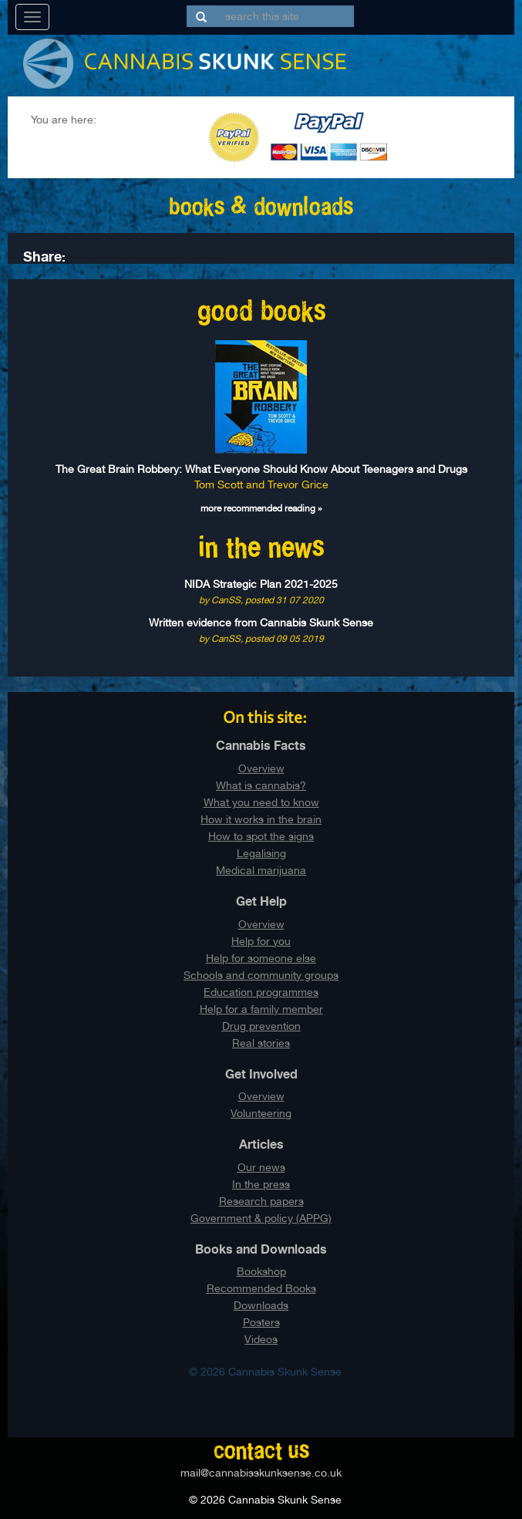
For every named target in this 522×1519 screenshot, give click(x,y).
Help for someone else (261, 958)
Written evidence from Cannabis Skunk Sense (261, 622)
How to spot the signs (261, 836)
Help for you (261, 941)
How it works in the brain (261, 819)
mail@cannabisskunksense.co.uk (261, 1473)
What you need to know (261, 802)
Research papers (261, 1201)
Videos (261, 1339)
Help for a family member (261, 1009)
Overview (261, 768)
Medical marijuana (261, 870)
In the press (261, 1184)
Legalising (261, 853)
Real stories (261, 1043)
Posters (261, 1322)
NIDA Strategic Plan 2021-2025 (261, 584)
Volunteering (261, 1113)
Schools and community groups (261, 975)
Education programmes (261, 992)
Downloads (261, 1305)
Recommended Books (261, 1288)
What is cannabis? (261, 785)
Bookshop (261, 1271)
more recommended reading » (261, 508)
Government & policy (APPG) (261, 1218)
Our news (261, 1167)
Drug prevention (261, 1026)
